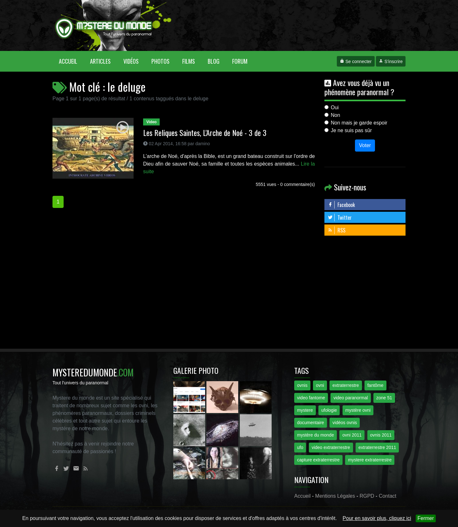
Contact (387, 496)
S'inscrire (391, 61)
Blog (213, 61)
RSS (336, 230)
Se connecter (355, 61)
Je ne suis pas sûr (351, 130)
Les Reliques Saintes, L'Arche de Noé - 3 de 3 (205, 132)
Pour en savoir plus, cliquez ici (377, 518)
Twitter (340, 217)
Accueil (71, 61)
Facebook (341, 205)
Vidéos (131, 61)
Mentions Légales (335, 496)
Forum (239, 61)
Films (188, 61)
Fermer (426, 518)
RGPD (366, 496)
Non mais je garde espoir (359, 122)
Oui (335, 107)
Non (335, 115)
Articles (100, 61)
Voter (365, 145)
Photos (160, 61)
